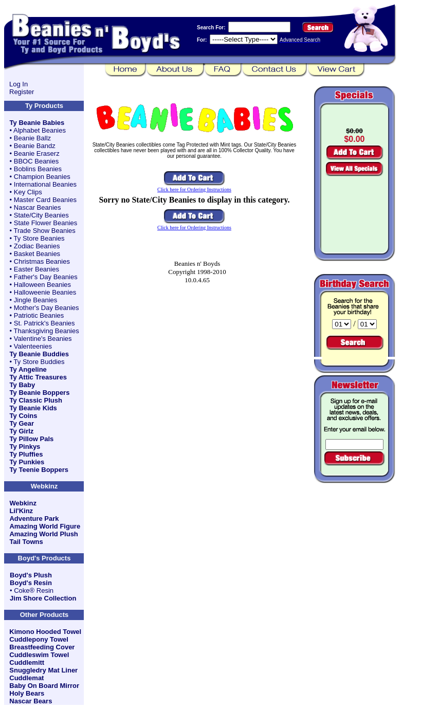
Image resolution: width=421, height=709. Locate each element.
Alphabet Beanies (39, 130)
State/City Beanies (41, 215)
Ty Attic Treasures (38, 377)
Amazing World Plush (43, 534)
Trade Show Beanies (45, 230)
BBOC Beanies (36, 161)
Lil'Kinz (21, 511)
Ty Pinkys (25, 446)
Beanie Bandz (35, 146)
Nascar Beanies (37, 207)
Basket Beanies (37, 254)
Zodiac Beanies (37, 246)
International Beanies (45, 184)
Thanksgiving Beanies (46, 331)
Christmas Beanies (42, 261)
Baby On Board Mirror (44, 685)
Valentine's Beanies (43, 338)
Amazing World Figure (44, 526)
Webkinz (22, 503)
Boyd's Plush (31, 575)
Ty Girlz (22, 431)
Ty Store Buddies (39, 362)
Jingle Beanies (36, 300)
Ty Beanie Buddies (39, 354)
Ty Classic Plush (36, 400)
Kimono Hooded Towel (45, 631)
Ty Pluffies (26, 454)
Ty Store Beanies (39, 238)
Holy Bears (26, 693)
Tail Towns (26, 542)
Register (21, 92)
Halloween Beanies (42, 284)
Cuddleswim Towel (39, 655)
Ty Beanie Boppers (40, 392)
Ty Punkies (27, 462)
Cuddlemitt (26, 662)
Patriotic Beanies (39, 315)
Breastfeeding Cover (42, 647)
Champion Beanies (42, 176)
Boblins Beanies (38, 169)
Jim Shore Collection (43, 598)
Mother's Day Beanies (46, 308)
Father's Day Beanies (46, 277)
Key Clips (28, 192)
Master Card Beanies (45, 200)
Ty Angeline (28, 369)
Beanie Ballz (32, 138)
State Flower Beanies (46, 223)
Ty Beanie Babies (37, 122)
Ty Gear (22, 423)
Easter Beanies (36, 269)
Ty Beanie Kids (33, 408)
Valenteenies (33, 346)
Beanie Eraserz (37, 153)
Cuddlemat (26, 678)
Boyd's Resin (31, 583)
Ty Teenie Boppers (39, 470)
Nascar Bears (30, 701)
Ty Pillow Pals (32, 439)
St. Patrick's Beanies (44, 323)
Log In (18, 84)
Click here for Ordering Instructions (194, 189)
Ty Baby (22, 385)
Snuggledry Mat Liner (43, 670)
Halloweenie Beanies (45, 292)
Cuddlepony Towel (38, 639)
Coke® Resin (33, 590)
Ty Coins (24, 416)
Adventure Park (34, 518)
